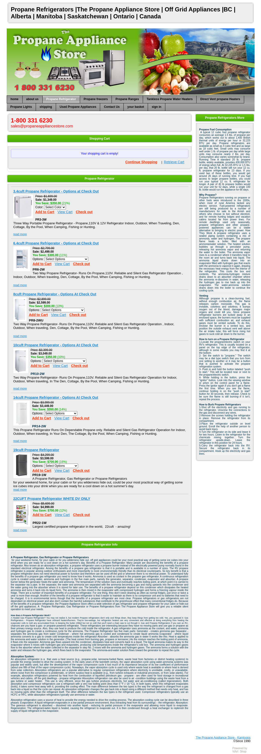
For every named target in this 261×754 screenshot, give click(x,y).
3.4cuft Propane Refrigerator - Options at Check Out (56, 191)
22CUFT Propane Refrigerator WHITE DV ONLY (51, 499)
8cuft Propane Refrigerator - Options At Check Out (54, 294)
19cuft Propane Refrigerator (36, 450)
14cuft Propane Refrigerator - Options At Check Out (55, 397)
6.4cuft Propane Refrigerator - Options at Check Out (56, 243)
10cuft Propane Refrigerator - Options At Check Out (55, 345)
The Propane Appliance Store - (216, 737)
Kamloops (243, 737)
